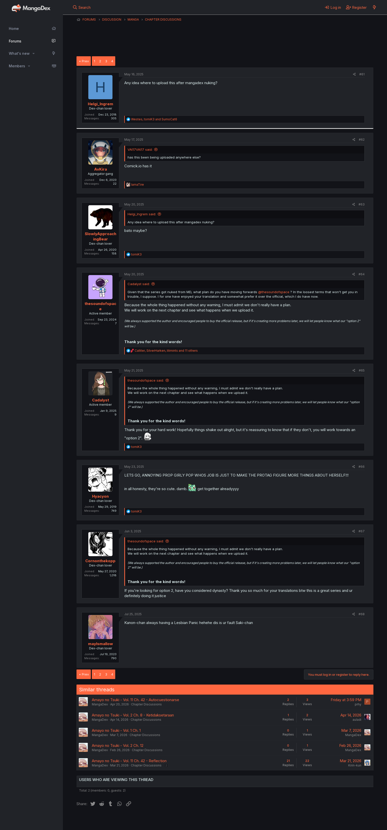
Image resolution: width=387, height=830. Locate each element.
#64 (362, 274)
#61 (362, 74)
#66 (362, 467)
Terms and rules (169, 819)
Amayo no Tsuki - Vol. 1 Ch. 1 (116, 730)
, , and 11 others (166, 350)
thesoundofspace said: (146, 380)
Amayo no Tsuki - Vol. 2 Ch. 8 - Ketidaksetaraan (133, 715)
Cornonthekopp (100, 560)
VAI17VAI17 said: (140, 149)
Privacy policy (200, 819)
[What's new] (374, 7)
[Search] (81, 7)
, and (154, 119)
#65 (362, 370)
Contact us (142, 819)
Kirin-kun (354, 765)
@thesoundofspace (273, 292)
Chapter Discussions (146, 704)
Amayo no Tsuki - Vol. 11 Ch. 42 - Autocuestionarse (135, 699)
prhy (358, 704)
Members (17, 66)
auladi (357, 719)
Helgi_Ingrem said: (142, 214)
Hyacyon (100, 496)
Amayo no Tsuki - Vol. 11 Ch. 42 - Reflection (129, 760)
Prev (85, 61)
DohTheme (325, 823)
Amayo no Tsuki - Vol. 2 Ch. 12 (117, 745)
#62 (362, 139)
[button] (33, 53)
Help (220, 819)
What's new (19, 53)
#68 (362, 614)
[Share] (354, 74)
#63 (362, 204)
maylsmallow (100, 643)
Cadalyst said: (139, 284)
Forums (15, 41)
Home (14, 28)
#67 (362, 531)
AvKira (100, 169)
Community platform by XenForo (332, 819)
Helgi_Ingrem (100, 103)
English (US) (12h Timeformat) (102, 819)
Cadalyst (100, 400)
